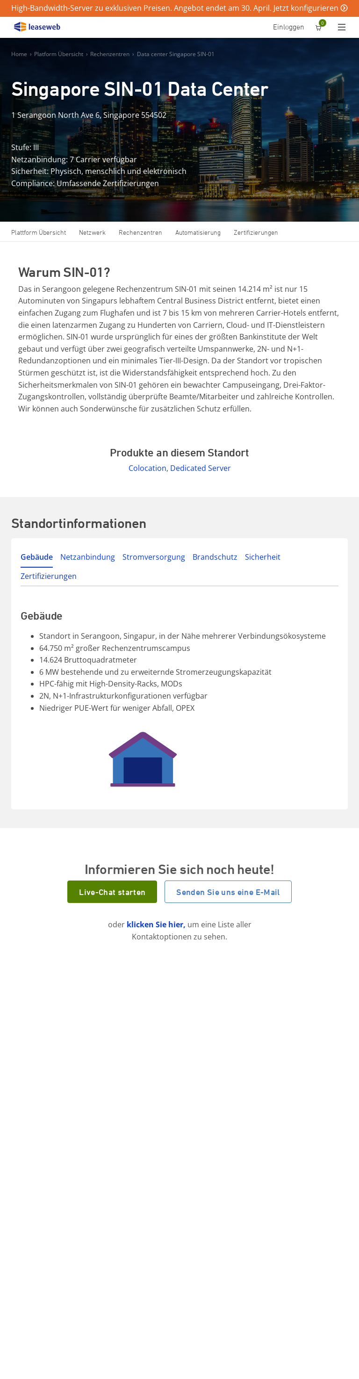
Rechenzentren (109, 54)
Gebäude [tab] (37, 557)
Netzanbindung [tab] (87, 557)
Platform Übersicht (58, 54)
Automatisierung (198, 232)
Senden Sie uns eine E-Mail (228, 891)
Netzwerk (92, 232)
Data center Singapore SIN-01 (176, 54)
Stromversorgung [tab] (153, 557)
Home (19, 54)
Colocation (147, 468)
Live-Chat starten (112, 891)
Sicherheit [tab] (262, 557)
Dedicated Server (200, 468)
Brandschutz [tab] (215, 557)
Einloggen (288, 26)
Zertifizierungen (256, 232)
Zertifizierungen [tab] (49, 576)
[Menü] (344, 27)
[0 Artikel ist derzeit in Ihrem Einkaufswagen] (318, 28)
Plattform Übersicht (38, 232)
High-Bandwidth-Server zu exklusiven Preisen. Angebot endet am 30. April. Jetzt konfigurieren (174, 8)
